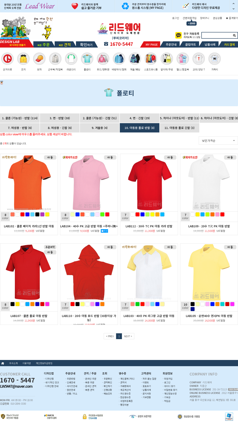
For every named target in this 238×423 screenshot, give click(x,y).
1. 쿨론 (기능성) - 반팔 (20, 118)
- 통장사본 (124, 404)
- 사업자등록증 (126, 401)
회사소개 (13, 363)
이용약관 (27, 363)
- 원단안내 (70, 389)
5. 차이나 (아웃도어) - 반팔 (179, 118)
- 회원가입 (167, 378)
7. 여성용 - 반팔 (20, 128)
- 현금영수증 (125, 397)
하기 (86, 44)
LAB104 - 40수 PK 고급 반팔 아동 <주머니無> (89, 226)
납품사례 (210, 44)
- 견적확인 (107, 382)
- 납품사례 (146, 389)
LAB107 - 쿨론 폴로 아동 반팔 (29, 316)
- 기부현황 (146, 397)
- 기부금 (166, 397)
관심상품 (217, 18)
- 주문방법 (70, 378)
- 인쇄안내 (70, 382)
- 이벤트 (145, 382)
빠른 (43, 44)
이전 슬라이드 (234, 3)
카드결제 (229, 44)
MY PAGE (152, 44)
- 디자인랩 (49, 378)
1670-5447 (121, 43)
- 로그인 (166, 382)
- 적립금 (166, 401)
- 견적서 (122, 382)
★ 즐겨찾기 (232, 18)
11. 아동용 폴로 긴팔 (180, 128)
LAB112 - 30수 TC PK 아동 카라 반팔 (149, 226)
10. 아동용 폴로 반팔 (140, 128)
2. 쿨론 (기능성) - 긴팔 (100, 118)
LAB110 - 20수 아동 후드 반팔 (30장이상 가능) (89, 318)
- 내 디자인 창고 (51, 382)
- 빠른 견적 (89, 389)
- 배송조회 (107, 393)
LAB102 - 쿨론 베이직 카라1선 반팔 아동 (29, 226)
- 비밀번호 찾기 (170, 389)
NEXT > (128, 336)
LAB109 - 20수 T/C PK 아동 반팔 (209, 226)
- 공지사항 (146, 393)
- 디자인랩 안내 (51, 386)
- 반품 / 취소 (71, 393)
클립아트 (190, 44)
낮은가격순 (208, 140)
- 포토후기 (146, 386)
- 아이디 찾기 (169, 386)
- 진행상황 (107, 389)
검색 (234, 35)
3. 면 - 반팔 (60, 118)
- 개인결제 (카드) (127, 378)
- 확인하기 (107, 386)
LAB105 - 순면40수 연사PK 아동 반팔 (209, 316)
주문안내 (171, 44)
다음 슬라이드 (234, 9)
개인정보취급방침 (44, 363)
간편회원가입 (189, 18)
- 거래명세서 (125, 386)
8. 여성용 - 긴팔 (60, 128)
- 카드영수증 (125, 393)
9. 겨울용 (100, 128)
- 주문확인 (107, 378)
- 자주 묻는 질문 (148, 378)
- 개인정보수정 (170, 393)
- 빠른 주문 (89, 382)
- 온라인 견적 (90, 386)
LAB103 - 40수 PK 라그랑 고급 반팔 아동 (149, 316)
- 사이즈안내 (71, 386)
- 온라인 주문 (90, 378)
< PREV (110, 336)
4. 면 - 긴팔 (140, 118)
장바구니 (204, 18)
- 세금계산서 (125, 389)
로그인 (175, 18)
